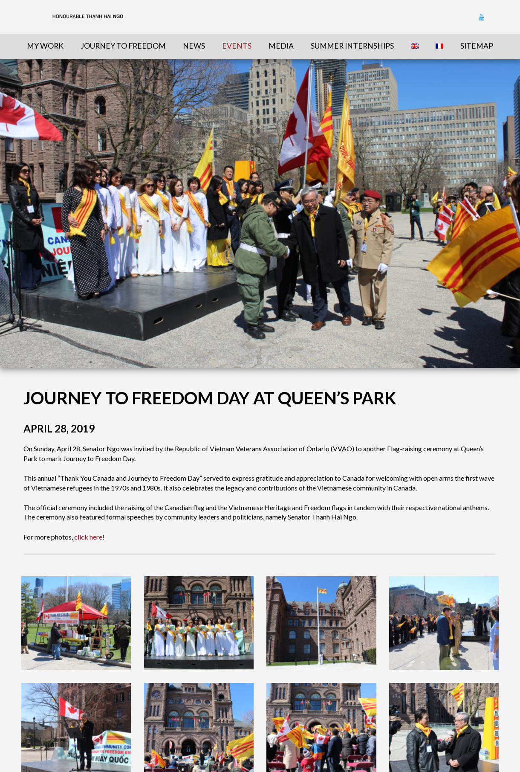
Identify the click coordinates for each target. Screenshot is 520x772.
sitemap (476, 45)
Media (281, 45)
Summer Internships (352, 45)
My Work (45, 45)
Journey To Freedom (123, 45)
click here (88, 537)
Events (236, 45)
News (194, 45)
